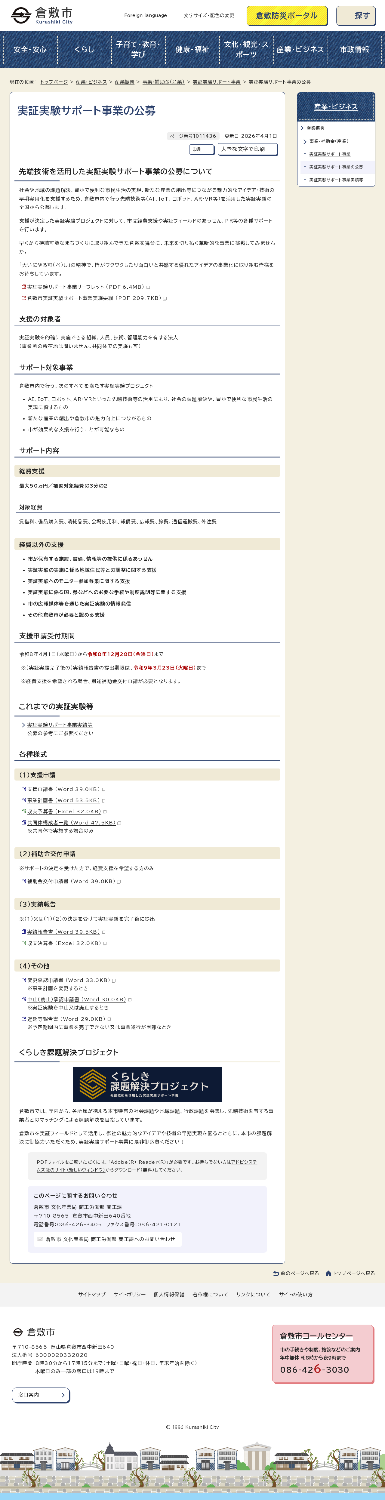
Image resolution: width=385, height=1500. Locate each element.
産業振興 (124, 82)
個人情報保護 (169, 1294)
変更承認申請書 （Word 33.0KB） (71, 980)
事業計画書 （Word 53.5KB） (66, 800)
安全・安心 (31, 49)
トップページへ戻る (354, 1273)
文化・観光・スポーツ (246, 49)
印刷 (197, 149)
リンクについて (254, 1294)
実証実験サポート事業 (217, 82)
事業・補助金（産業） (164, 82)
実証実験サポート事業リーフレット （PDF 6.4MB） (88, 287)
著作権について (210, 1294)
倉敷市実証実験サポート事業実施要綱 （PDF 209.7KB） (97, 298)
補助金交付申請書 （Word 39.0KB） (74, 881)
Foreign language (145, 15)
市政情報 (355, 49)
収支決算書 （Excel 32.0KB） (66, 943)
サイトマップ (92, 1294)
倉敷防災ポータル (287, 15)
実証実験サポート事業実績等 (60, 724)
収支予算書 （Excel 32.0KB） (66, 811)
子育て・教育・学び (138, 49)
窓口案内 (28, 1394)
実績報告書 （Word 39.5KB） (66, 931)
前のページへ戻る (300, 1273)
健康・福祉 (193, 49)
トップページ (54, 82)
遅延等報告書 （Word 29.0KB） (69, 1019)
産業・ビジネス (301, 49)
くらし (84, 49)
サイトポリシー (130, 1294)
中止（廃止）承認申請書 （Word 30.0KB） (79, 999)
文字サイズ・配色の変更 (209, 15)
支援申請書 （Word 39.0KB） (66, 789)
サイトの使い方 (296, 1294)
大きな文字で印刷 (243, 149)
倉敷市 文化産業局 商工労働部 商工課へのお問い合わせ (110, 1239)
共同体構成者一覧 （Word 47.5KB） (74, 822)
